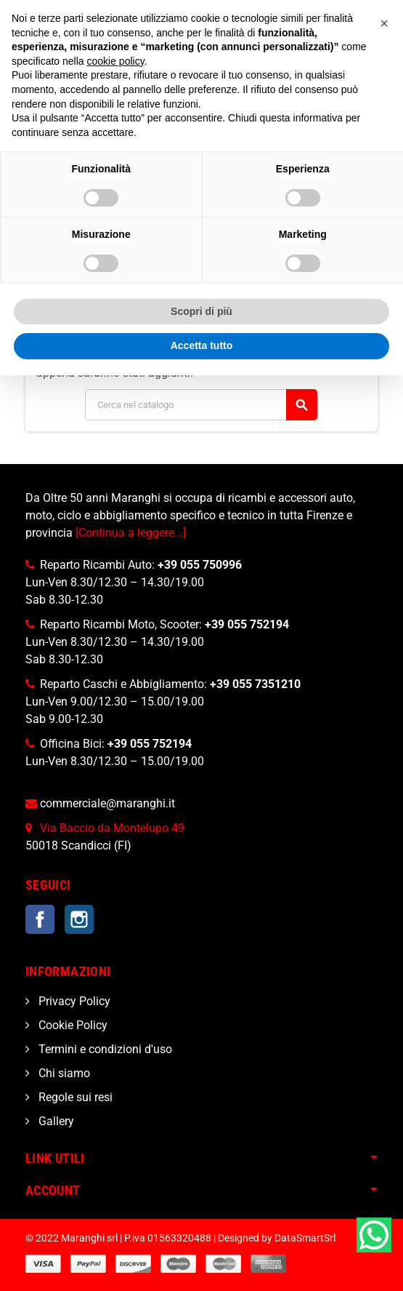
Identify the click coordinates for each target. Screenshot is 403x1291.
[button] (384, 23)
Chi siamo (63, 1073)
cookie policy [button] (115, 61)
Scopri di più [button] (201, 311)
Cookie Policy (71, 1025)
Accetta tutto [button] (202, 345)
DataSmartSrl (304, 1238)
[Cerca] (201, 404)
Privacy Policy (73, 1001)
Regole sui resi (74, 1097)
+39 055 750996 (200, 565)
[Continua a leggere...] (131, 533)
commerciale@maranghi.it (107, 803)
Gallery (55, 1121)
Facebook (39, 919)
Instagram (79, 919)
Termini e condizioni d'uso (104, 1049)
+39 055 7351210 (255, 684)
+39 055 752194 (247, 624)
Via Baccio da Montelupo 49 (112, 828)
